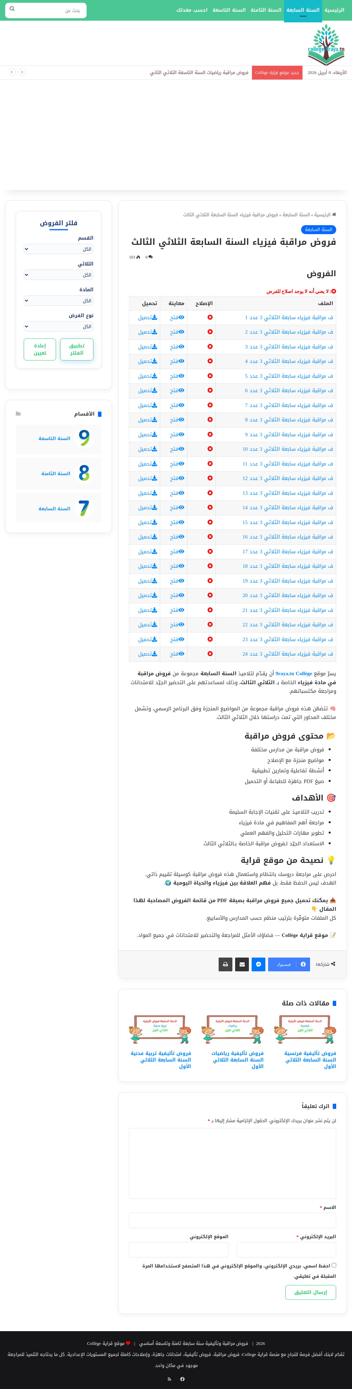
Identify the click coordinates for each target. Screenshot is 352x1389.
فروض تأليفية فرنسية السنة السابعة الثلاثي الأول (310, 1060)
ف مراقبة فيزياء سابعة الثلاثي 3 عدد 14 (288, 507)
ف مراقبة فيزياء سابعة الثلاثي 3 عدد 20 (288, 595)
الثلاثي (86, 264)
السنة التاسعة (229, 10)
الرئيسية (334, 10)
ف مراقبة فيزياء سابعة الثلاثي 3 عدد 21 (288, 610)
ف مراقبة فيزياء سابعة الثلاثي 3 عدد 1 (289, 317)
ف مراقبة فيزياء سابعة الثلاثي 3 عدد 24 (288, 654)
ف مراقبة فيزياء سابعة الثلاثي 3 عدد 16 (288, 537)
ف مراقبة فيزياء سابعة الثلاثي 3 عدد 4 (289, 361)
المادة (86, 289)
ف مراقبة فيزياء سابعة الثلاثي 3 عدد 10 (288, 449)
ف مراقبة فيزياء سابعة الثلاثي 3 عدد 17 (288, 551)
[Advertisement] (176, 138)
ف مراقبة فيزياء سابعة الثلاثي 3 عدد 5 (289, 376)
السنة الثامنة (266, 10)
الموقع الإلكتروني (209, 1236)
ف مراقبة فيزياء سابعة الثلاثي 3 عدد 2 (289, 332)
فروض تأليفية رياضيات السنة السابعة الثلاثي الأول (237, 1060)
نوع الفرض (81, 315)
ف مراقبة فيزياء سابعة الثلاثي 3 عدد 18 (288, 566)
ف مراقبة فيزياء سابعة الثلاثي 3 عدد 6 (289, 390)
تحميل (147, 317)
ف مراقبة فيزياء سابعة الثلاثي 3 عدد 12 (288, 478)
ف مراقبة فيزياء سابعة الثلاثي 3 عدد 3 (289, 347)
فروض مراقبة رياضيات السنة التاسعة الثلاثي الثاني (199, 72)
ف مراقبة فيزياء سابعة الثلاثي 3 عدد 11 (288, 464)
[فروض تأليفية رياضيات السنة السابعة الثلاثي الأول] (232, 1030)
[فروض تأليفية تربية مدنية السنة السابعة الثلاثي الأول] (160, 1030)
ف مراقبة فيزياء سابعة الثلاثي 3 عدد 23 (288, 639)
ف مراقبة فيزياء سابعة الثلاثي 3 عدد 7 (289, 405)
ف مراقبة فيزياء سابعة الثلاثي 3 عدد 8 (289, 420)
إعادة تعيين (40, 349)
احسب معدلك (192, 10)
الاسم (328, 1207)
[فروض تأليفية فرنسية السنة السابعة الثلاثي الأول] (305, 1030)
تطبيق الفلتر (77, 349)
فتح (177, 317)
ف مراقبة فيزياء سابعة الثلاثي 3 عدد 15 (288, 522)
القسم (86, 238)
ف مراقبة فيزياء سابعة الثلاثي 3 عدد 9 (289, 434)
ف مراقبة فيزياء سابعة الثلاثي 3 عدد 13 (288, 493)
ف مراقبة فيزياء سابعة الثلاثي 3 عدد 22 (288, 624)
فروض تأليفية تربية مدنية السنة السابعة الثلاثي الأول (161, 1060)
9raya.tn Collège (294, 673)
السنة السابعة (303, 10)
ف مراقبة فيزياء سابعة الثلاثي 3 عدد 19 (288, 581)
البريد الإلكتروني (317, 1236)
